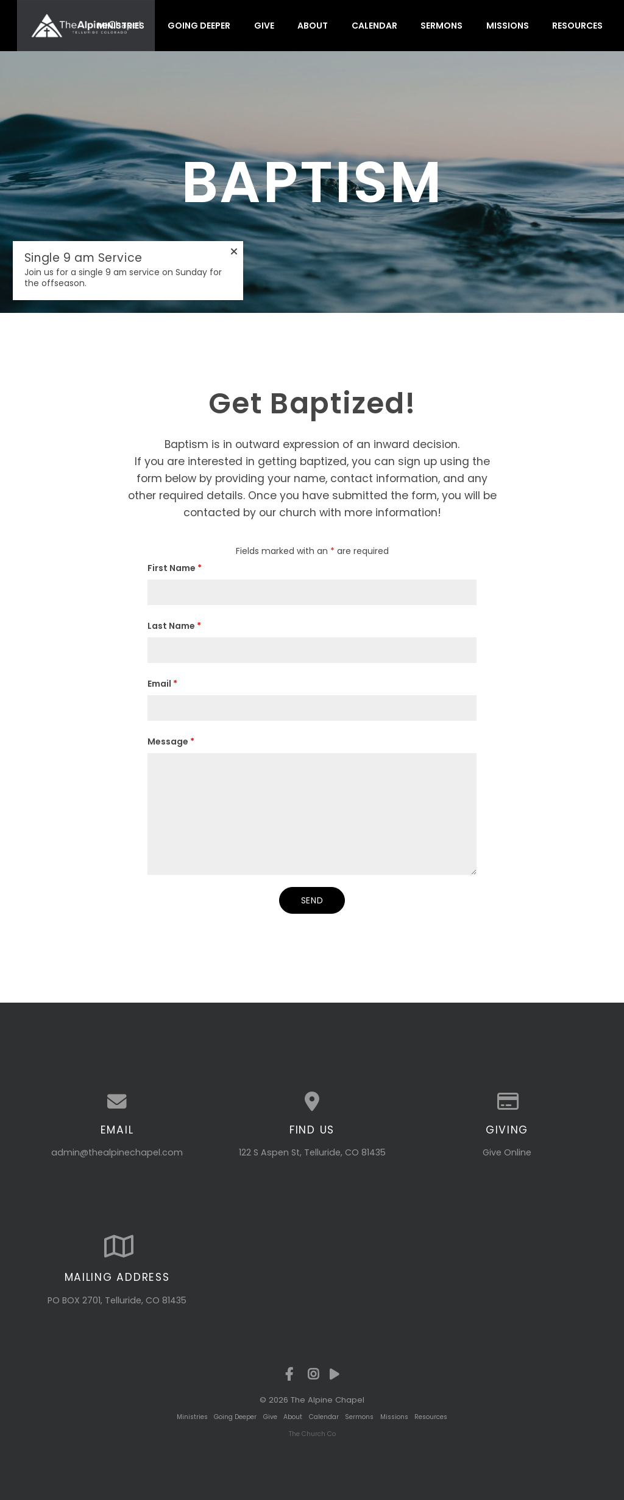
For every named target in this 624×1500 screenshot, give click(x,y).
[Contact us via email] (117, 1102)
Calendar (374, 25)
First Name (174, 568)
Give (264, 25)
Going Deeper (199, 25)
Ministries (120, 25)
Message (170, 741)
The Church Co (312, 1434)
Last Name (174, 626)
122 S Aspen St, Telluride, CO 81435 (312, 1152)
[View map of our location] (312, 1102)
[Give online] (507, 1102)
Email (162, 684)
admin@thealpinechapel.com (117, 1152)
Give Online (507, 1152)
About (312, 25)
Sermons (441, 25)
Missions (507, 25)
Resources (577, 25)
